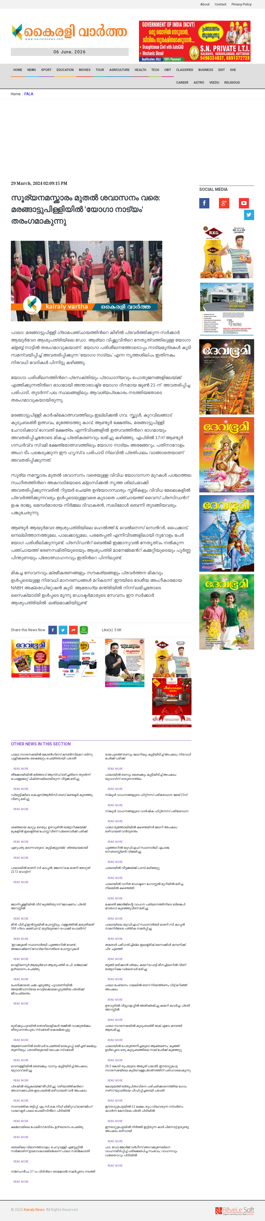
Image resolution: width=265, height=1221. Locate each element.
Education (65, 70)
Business (205, 70)
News (31, 70)
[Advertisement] (99, 138)
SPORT (46, 70)
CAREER (182, 82)
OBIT (167, 70)
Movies (85, 70)
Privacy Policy (242, 4)
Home (17, 70)
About (205, 4)
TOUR (100, 70)
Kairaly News (34, 1210)
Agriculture (119, 70)
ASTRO (199, 82)
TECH (155, 70)
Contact (220, 4)
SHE (233, 70)
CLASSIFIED (184, 70)
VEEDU (214, 82)
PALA (28, 94)
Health (140, 70)
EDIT (221, 70)
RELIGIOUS (232, 82)
